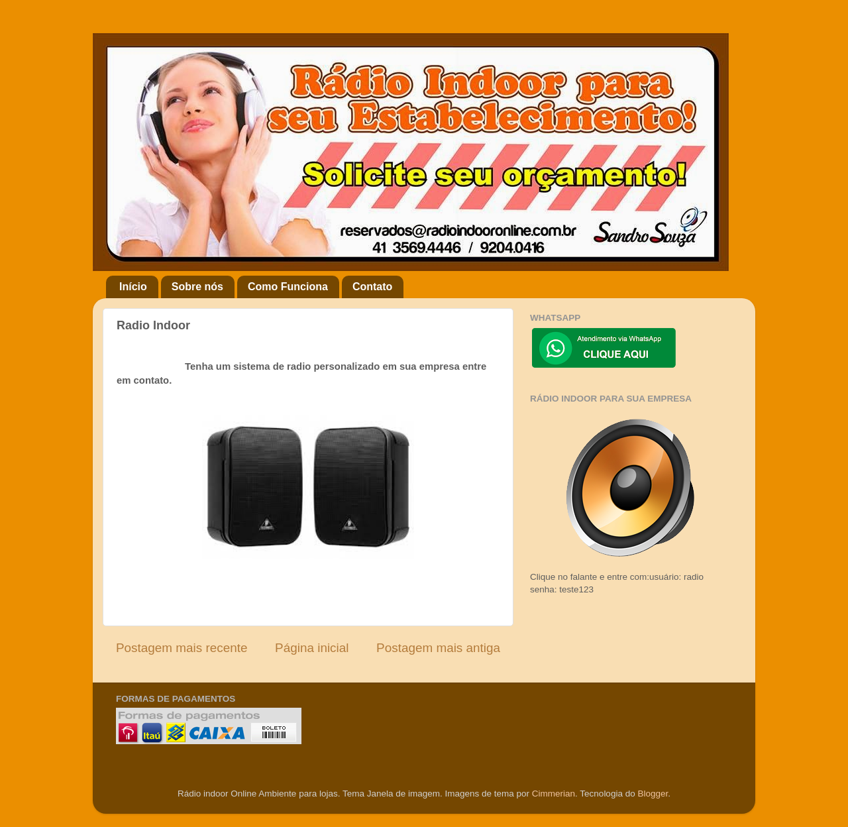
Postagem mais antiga (438, 648)
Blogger (652, 794)
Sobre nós (197, 286)
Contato (372, 286)
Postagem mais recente (181, 648)
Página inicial (311, 648)
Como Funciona (288, 286)
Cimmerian (553, 794)
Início (133, 286)
